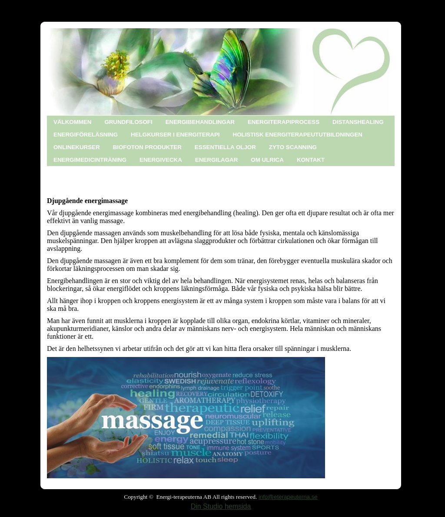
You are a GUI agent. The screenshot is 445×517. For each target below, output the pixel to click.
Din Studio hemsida (221, 506)
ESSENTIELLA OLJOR (225, 147)
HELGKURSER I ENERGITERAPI (175, 134)
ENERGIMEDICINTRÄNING (89, 160)
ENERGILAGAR (216, 160)
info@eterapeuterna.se (288, 497)
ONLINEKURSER (76, 147)
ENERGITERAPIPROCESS (283, 122)
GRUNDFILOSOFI (128, 122)
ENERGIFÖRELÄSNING (85, 134)
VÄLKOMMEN (72, 122)
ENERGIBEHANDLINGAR (200, 122)
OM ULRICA (267, 160)
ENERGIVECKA (160, 160)
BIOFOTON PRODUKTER (147, 147)
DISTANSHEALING (358, 122)
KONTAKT (311, 160)
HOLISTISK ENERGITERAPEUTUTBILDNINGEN (297, 134)
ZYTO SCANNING (293, 147)
